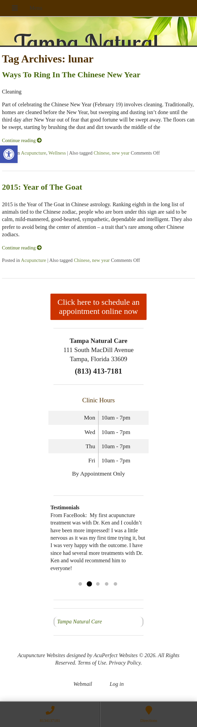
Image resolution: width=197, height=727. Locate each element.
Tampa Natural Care (79, 621)
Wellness (57, 153)
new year (120, 153)
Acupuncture (33, 153)
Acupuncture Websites (41, 655)
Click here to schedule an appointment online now (99, 307)
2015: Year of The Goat (42, 187)
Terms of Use (92, 663)
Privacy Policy (124, 663)
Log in (117, 684)
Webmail (82, 684)
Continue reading (22, 140)
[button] (9, 154)
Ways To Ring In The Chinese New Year (71, 74)
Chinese (101, 153)
